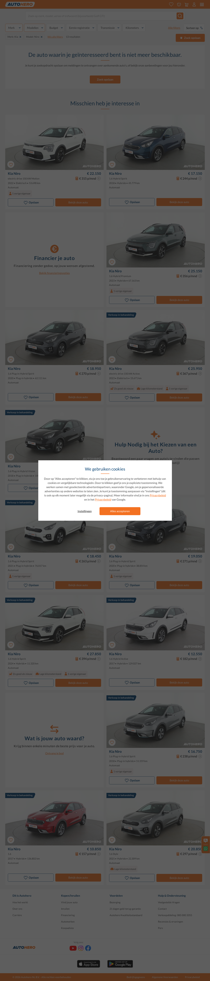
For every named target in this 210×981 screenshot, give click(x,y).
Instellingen (85, 511)
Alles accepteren (120, 511)
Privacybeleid (158, 495)
